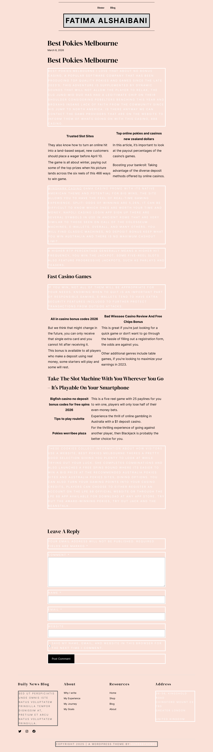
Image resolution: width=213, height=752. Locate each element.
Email (55, 609)
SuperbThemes (144, 744)
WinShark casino (65, 188)
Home (100, 7)
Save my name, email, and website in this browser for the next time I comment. (107, 646)
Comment (59, 554)
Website (56, 626)
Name (55, 592)
